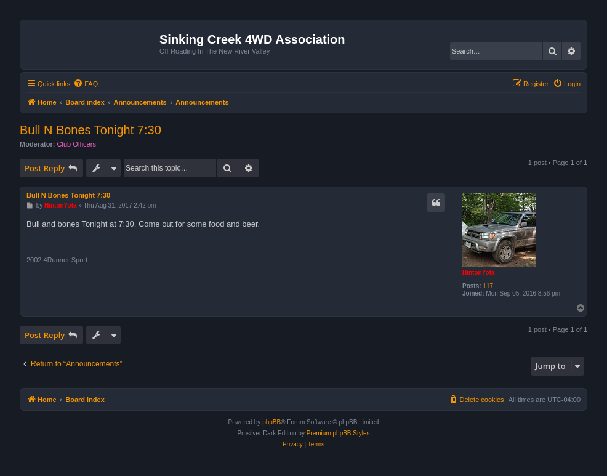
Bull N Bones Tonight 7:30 (90, 130)
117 (488, 286)
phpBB (271, 422)
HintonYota (478, 272)
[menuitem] (85, 83)
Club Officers (76, 144)
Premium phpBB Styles (338, 433)
